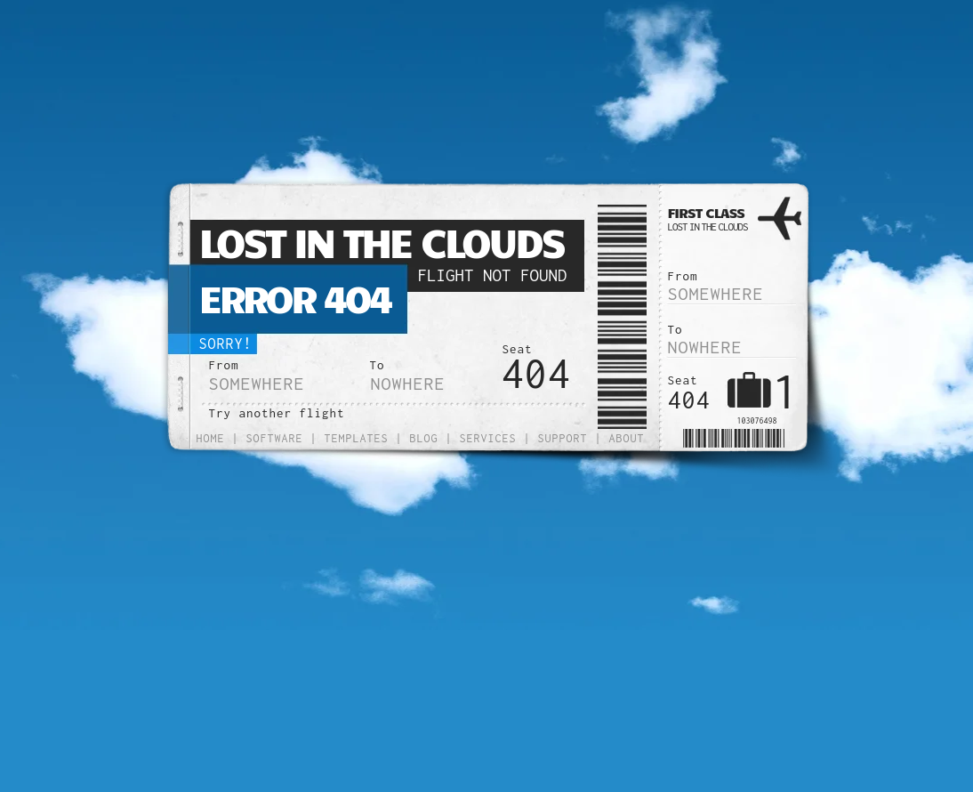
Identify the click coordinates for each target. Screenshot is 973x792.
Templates (357, 438)
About (627, 438)
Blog (424, 438)
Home (211, 438)
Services (488, 438)
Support (563, 438)
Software (274, 438)
